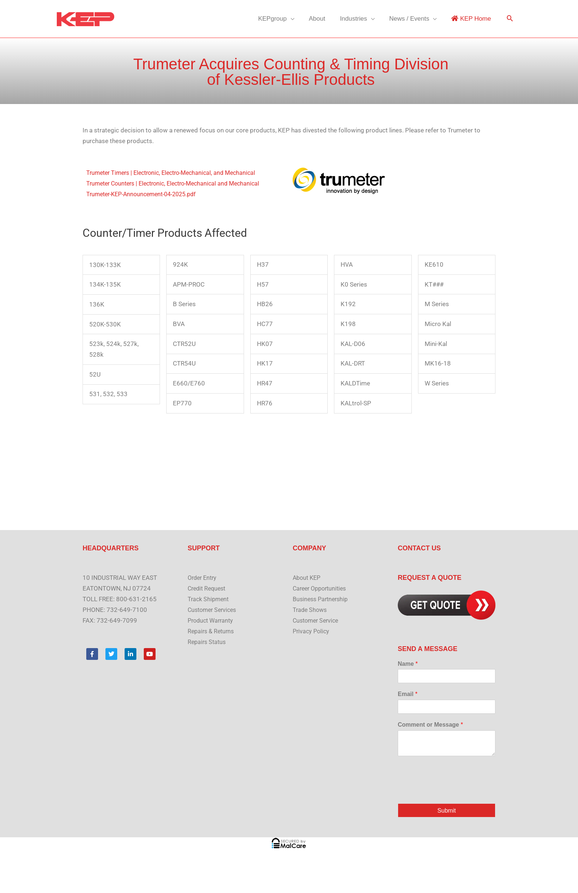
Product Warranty (212, 620)
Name (408, 664)
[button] (510, 19)
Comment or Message (430, 724)
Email (407, 694)
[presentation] (454, 791)
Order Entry (203, 577)
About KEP (308, 577)
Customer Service (317, 620)
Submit (446, 810)
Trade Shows (311, 609)
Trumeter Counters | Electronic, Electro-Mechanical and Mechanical (179, 183)
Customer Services (214, 609)
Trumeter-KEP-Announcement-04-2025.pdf (146, 194)
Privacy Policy (312, 631)
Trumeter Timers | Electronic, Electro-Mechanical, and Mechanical (176, 172)
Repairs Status (208, 641)
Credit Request (208, 588)
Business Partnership (322, 599)
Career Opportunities (322, 588)
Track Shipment (209, 599)
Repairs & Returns (212, 631)
